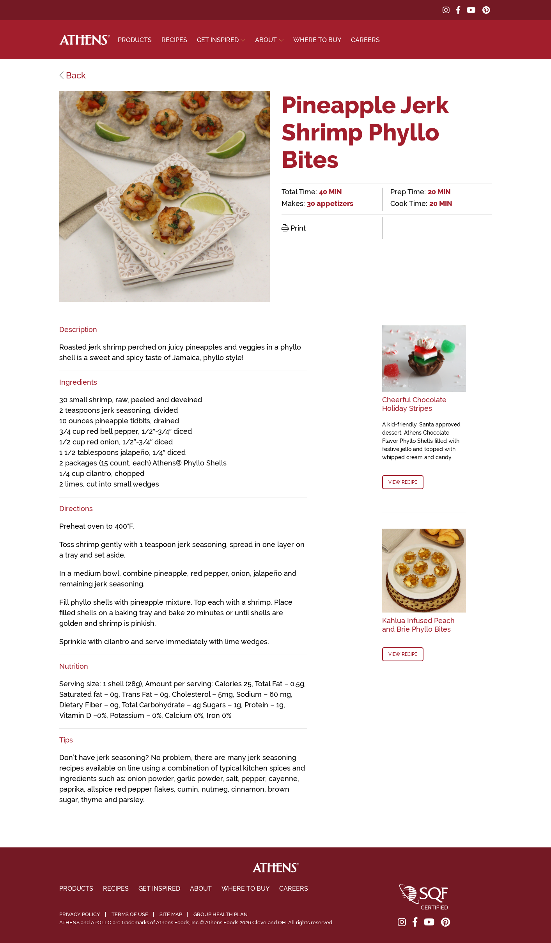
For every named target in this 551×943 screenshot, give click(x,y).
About (266, 40)
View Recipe (402, 482)
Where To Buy (317, 40)
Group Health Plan (220, 914)
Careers (365, 40)
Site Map (170, 914)
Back (72, 75)
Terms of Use (130, 914)
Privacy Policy (79, 914)
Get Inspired (218, 40)
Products (135, 40)
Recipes (174, 40)
